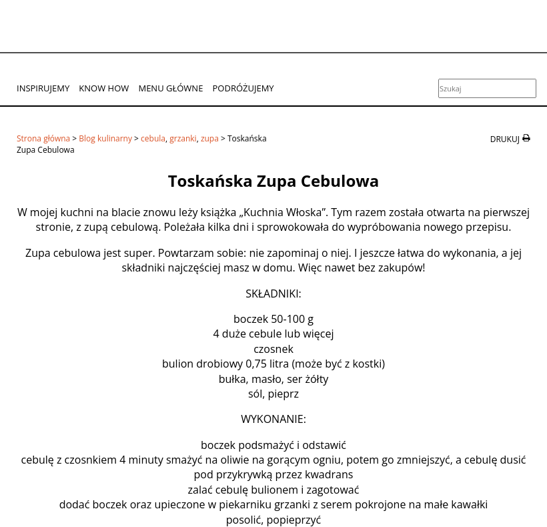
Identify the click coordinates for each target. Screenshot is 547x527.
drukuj (505, 139)
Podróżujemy (243, 88)
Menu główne (170, 88)
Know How (104, 88)
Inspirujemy (43, 88)
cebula (153, 138)
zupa (210, 138)
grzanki (182, 138)
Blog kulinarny (105, 138)
